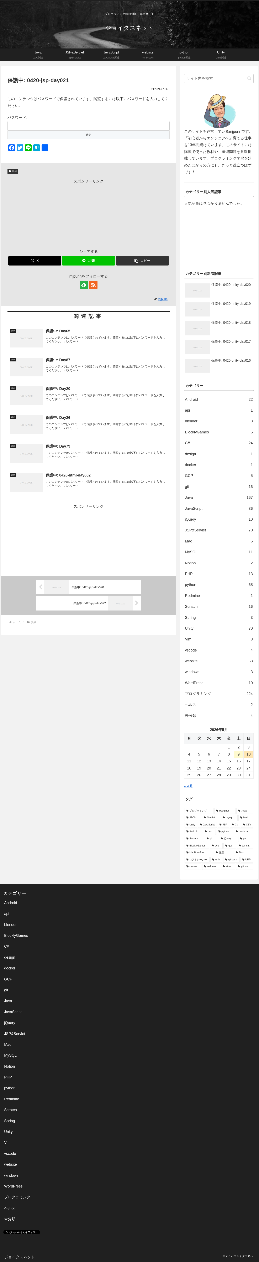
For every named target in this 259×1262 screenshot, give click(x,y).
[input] (219, 78)
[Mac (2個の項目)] (243, 853)
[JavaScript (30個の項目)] (207, 825)
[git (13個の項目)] (211, 839)
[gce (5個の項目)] (229, 846)
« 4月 (188, 786)
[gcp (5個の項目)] (216, 846)
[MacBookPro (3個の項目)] (199, 853)
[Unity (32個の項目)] (191, 825)
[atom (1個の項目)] (228, 867)
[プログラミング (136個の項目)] (199, 811)
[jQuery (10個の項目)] (228, 839)
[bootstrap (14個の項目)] (243, 832)
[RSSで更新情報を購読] (93, 285)
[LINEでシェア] (88, 261)
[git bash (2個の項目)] (231, 860)
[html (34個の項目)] (245, 818)
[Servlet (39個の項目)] (211, 818)
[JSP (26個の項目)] (223, 825)
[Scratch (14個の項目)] (194, 839)
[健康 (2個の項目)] (223, 853)
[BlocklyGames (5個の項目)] (197, 846)
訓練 (13, 171)
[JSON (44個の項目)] (193, 818)
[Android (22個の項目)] (193, 832)
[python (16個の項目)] (225, 832)
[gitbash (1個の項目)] (244, 867)
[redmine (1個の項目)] (211, 867)
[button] (142, 261)
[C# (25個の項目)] (235, 825)
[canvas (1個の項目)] (193, 867)
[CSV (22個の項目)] (247, 825)
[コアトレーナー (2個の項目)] (197, 860)
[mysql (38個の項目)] (229, 818)
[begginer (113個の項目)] (225, 811)
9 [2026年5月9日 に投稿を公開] (239, 754)
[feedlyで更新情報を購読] (84, 285)
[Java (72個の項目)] (244, 811)
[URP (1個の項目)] (246, 860)
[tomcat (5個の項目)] (245, 846)
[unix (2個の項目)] (216, 860)
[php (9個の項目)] (245, 839)
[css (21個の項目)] (209, 832)
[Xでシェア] (34, 261)
